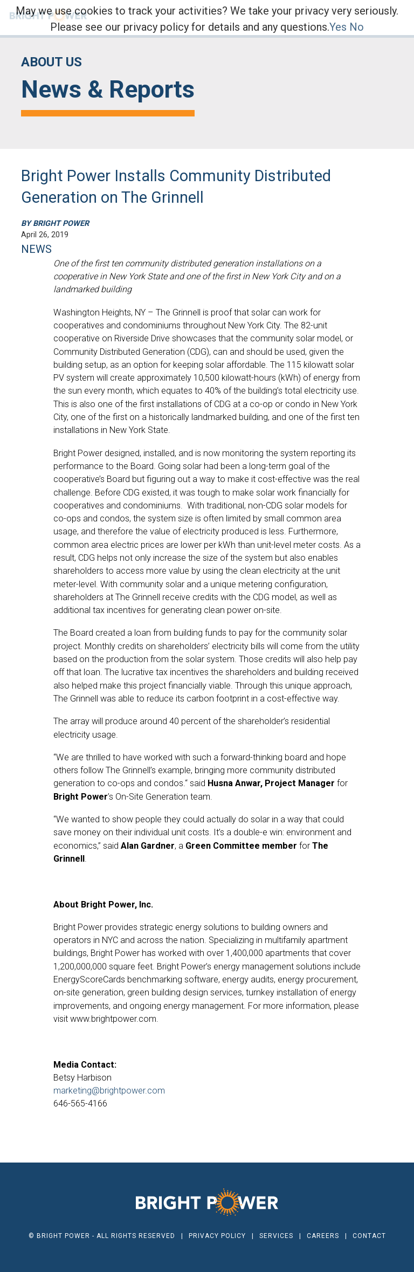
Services (276, 1236)
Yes (338, 26)
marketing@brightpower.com (109, 1090)
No (356, 26)
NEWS (36, 249)
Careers (323, 1236)
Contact (369, 1236)
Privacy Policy (217, 1236)
